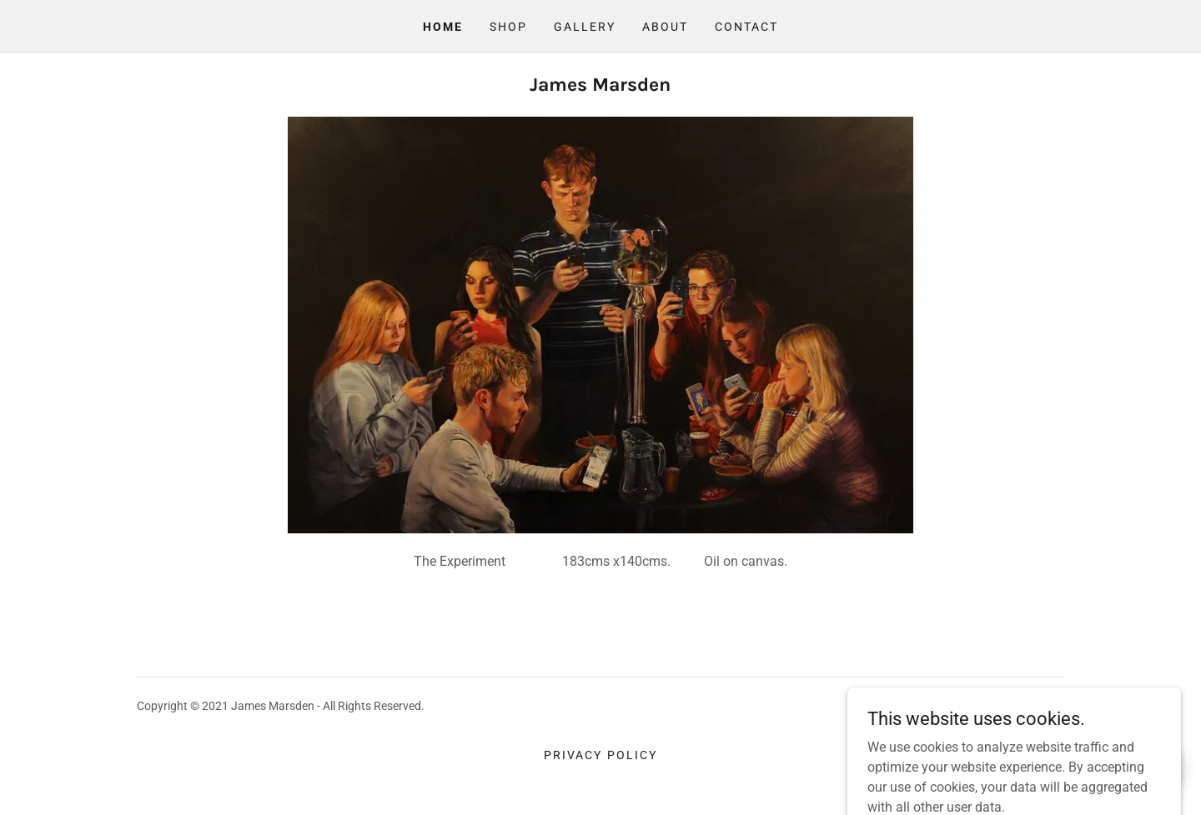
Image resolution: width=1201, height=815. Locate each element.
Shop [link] (508, 26)
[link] (600, 86)
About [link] (665, 26)
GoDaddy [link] (1040, 705)
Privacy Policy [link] (600, 755)
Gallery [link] (585, 26)
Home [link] (443, 26)
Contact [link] (746, 26)
